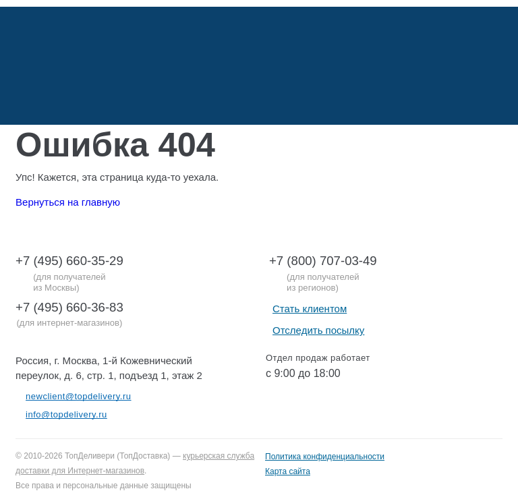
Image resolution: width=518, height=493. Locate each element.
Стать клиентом (309, 308)
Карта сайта (287, 471)
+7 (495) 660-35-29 (69, 261)
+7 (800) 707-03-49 (323, 261)
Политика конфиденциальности (324, 456)
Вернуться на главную (68, 202)
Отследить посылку (318, 330)
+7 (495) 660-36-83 (69, 307)
